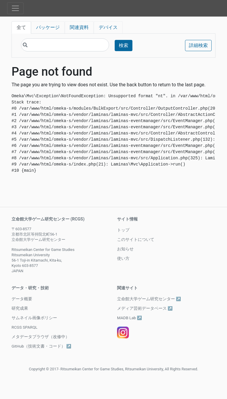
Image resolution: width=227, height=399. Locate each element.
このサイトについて (135, 239)
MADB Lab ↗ (129, 317)
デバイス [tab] (108, 27)
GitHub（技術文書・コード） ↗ (41, 346)
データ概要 (22, 298)
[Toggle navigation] (15, 8)
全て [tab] (21, 27)
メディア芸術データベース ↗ (145, 308)
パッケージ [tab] (48, 27)
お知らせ (125, 248)
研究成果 (20, 308)
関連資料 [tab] (79, 27)
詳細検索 (198, 45)
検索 (123, 45)
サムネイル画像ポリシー (34, 317)
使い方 (123, 258)
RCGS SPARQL (25, 327)
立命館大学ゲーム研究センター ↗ (149, 298)
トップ (123, 230)
